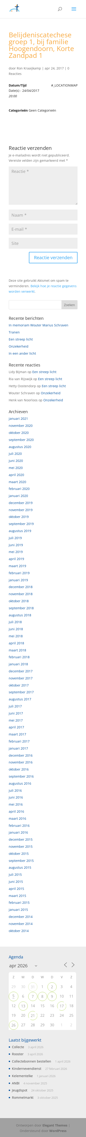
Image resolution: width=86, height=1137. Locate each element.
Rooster (18, 1054)
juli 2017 (15, 706)
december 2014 (21, 916)
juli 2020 (15, 453)
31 (33, 986)
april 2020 (16, 475)
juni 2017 (16, 713)
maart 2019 (17, 566)
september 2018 (21, 608)
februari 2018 (19, 657)
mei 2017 (16, 720)
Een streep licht (21, 339)
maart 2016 (17, 818)
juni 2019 (16, 545)
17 (62, 1006)
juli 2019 (15, 538)
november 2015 (21, 846)
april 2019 (16, 559)
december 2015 (21, 839)
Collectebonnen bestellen (31, 1061)
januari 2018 (18, 664)
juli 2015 (15, 874)
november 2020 (21, 425)
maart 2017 (17, 734)
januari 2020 (18, 496)
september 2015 (21, 860)
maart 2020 (17, 482)
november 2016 (21, 762)
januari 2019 (18, 580)
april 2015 (16, 888)
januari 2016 (18, 832)
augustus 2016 (20, 783)
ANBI (15, 1083)
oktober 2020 (19, 432)
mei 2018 (16, 636)
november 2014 (21, 924)
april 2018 (16, 643)
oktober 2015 (19, 853)
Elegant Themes (54, 1125)
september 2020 (21, 440)
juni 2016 (16, 797)
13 (23, 1006)
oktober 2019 (19, 517)
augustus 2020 (20, 447)
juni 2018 (16, 629)
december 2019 (21, 503)
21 (33, 1015)
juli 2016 (15, 790)
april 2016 (16, 811)
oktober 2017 (19, 685)
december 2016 (21, 755)
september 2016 (21, 776)
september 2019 (21, 524)
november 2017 (21, 678)
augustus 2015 (20, 867)
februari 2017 (19, 741)
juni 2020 (16, 460)
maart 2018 (17, 650)
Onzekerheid (18, 346)
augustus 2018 (20, 615)
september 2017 (21, 692)
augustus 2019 (20, 531)
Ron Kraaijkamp (29, 68)
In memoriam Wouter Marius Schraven (38, 325)
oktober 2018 (19, 601)
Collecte (18, 1047)
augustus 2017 (20, 699)
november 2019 (21, 510)
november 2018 (21, 594)
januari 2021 (18, 418)
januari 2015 (18, 909)
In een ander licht (22, 353)
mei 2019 (16, 552)
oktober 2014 (19, 931)
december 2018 (21, 587)
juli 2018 (15, 622)
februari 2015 (19, 902)
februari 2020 (19, 489)
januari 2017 (18, 748)
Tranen (14, 332)
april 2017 (16, 727)
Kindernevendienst (26, 1068)
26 (13, 1025)
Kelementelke (22, 1076)
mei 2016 (16, 804)
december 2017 (21, 671)
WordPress (58, 1131)
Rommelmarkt (22, 1097)
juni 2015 (16, 881)
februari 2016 (19, 825)
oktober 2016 (19, 769)
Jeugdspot (19, 1090)
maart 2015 (17, 896)
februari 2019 (19, 573)
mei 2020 (16, 468)
